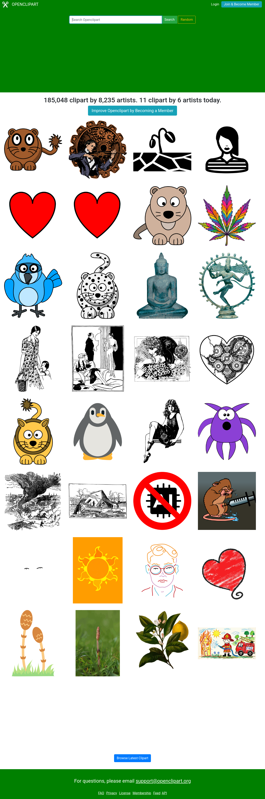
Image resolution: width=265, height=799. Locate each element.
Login (215, 4)
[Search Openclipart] (115, 20)
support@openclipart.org (163, 781)
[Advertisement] (132, 58)
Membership (141, 793)
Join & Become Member (241, 4)
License (124, 793)
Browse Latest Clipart (132, 758)
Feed (156, 793)
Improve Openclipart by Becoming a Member (132, 110)
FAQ (101, 793)
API (164, 793)
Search (169, 20)
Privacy (111, 793)
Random (187, 20)
